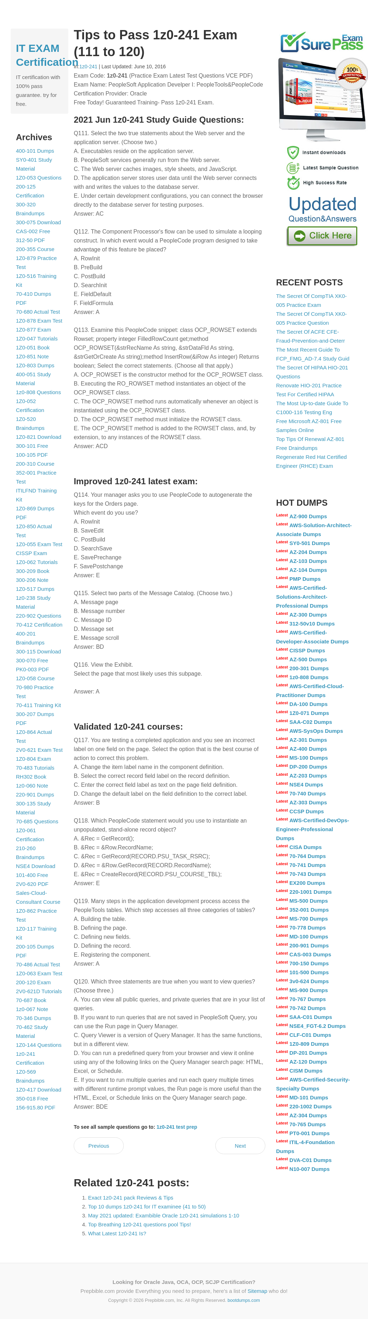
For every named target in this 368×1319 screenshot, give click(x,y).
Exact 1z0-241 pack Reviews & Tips (130, 1198)
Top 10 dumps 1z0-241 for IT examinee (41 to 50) (147, 1206)
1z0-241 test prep (177, 1127)
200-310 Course (35, 464)
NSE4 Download (35, 866)
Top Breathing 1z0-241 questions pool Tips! (139, 1224)
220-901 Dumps (35, 794)
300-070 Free (32, 660)
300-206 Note (32, 580)
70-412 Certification (39, 625)
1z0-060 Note (32, 786)
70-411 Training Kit (38, 705)
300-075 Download (38, 222)
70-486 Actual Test (38, 964)
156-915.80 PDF (35, 1107)
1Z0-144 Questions (39, 1045)
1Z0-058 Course (35, 678)
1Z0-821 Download (39, 437)
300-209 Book (32, 571)
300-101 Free (32, 446)
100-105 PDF (32, 455)
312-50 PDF (30, 240)
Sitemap (257, 1291)
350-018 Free (32, 1098)
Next (240, 1146)
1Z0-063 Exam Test (39, 973)
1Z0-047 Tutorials (37, 338)
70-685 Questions (37, 821)
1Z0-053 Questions (39, 178)
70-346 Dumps (33, 1018)
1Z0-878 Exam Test (39, 321)
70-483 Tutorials (35, 768)
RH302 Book (31, 777)
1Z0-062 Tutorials (37, 562)
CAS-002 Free (33, 231)
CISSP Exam (31, 553)
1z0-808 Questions (38, 392)
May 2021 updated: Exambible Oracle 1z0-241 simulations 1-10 (163, 1215)
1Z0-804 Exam (33, 759)
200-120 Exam (33, 982)
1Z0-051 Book (33, 347)
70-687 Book (31, 1000)
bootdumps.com (243, 1300)
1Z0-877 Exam (33, 330)
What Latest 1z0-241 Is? (117, 1233)
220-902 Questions (39, 616)
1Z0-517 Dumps (35, 589)
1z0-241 (88, 66)
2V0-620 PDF (32, 884)
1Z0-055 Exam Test (39, 544)
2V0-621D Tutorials (39, 991)
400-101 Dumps (35, 151)
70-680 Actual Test (38, 312)
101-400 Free (32, 875)
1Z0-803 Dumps (35, 365)
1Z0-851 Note (32, 356)
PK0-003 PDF (32, 669)
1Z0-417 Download (39, 1090)
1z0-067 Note (32, 1009)
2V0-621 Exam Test (39, 750)
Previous (98, 1146)
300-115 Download (38, 651)
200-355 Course (35, 249)
